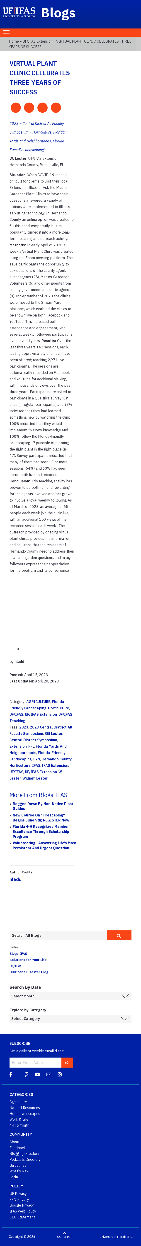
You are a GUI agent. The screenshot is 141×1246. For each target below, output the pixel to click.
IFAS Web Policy (23, 1211)
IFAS (36, 765)
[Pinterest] (26, 1074)
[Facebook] (11, 1074)
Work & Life (19, 1119)
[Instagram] (60, 1074)
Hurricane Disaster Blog (29, 972)
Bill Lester (53, 733)
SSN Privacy (19, 1199)
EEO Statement (22, 1217)
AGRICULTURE (38, 701)
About (14, 1142)
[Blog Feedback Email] (48, 1074)
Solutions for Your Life (28, 959)
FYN (36, 759)
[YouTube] (37, 1074)
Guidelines (18, 1165)
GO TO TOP (64, 1237)
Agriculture (18, 1101)
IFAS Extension (55, 765)
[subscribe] (66, 1062)
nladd (16, 879)
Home (14, 41)
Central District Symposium (33, 740)
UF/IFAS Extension (37, 41)
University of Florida (113, 1237)
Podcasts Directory (25, 1159)
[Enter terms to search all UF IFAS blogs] (58, 935)
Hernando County (57, 759)
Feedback (18, 1148)
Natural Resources (25, 1107)
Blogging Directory (24, 1153)
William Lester (35, 778)
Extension (18, 746)
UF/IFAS (16, 714)
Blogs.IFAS (18, 953)
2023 (23, 727)
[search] (119, 935)
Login (14, 1177)
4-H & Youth (19, 1125)
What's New (19, 1171)
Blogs (58, 12)
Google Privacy (22, 1205)
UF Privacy (18, 1193)
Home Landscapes (25, 1113)
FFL (31, 746)
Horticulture (58, 708)
